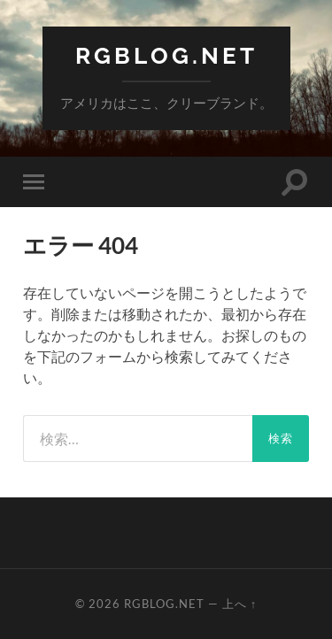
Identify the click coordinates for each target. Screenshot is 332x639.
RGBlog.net (166, 55)
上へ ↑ (239, 604)
